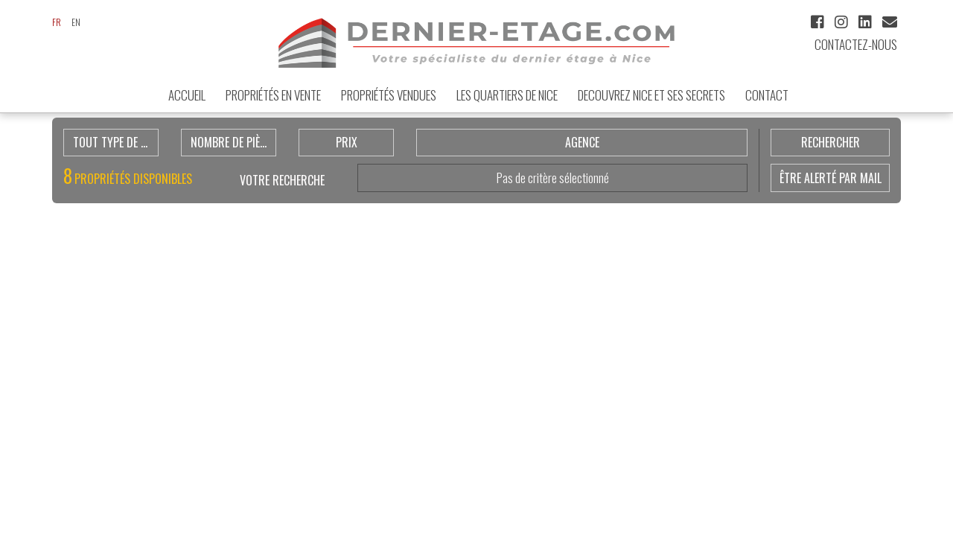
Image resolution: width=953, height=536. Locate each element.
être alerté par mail (831, 178)
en (75, 22)
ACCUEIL (186, 95)
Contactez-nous (856, 44)
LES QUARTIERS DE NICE (507, 95)
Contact (766, 95)
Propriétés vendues (388, 95)
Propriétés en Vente (273, 95)
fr (56, 22)
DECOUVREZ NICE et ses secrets (651, 95)
